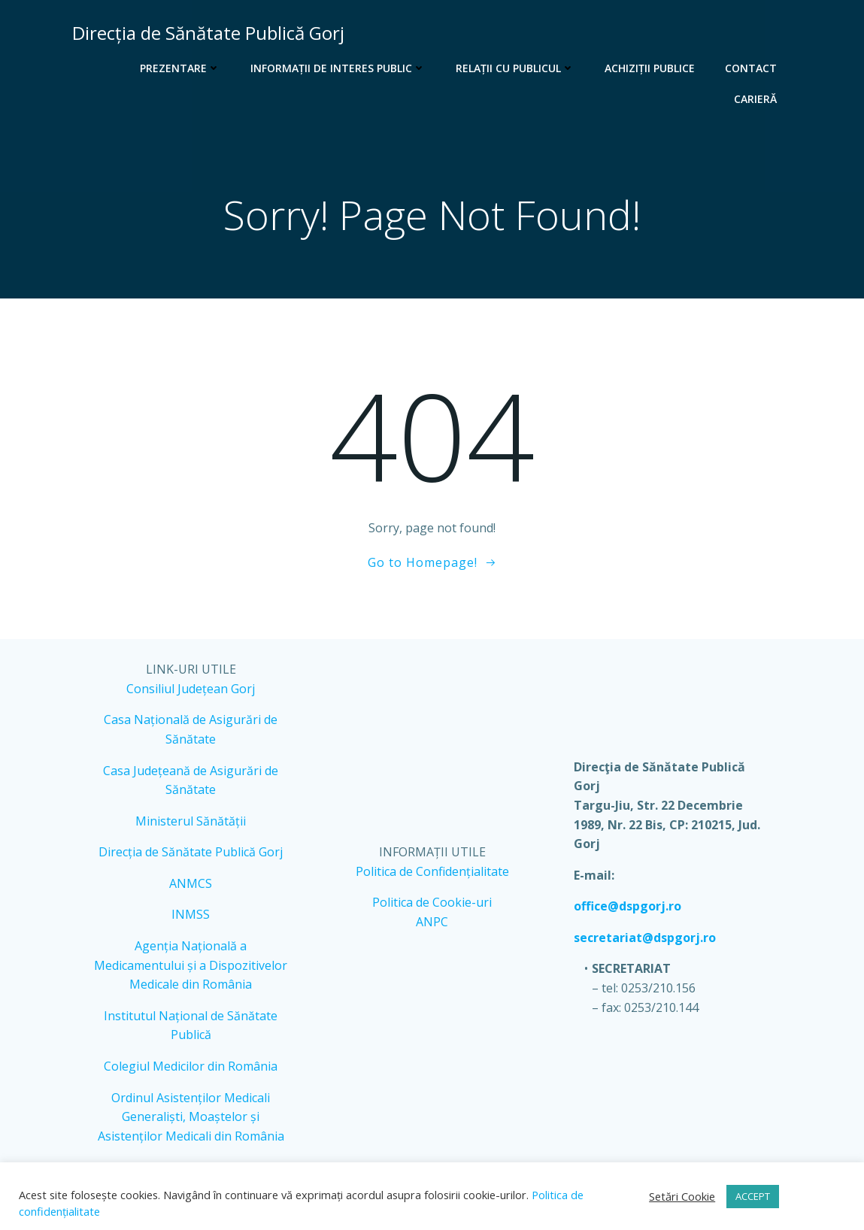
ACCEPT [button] (752, 1196)
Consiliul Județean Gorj (191, 691)
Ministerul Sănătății (191, 824)
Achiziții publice (651, 68)
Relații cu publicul (516, 68)
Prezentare (181, 68)
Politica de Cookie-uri (432, 906)
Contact (752, 68)
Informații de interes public (339, 68)
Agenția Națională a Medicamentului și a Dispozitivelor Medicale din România (191, 968)
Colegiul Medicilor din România (191, 1069)
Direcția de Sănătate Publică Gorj (191, 855)
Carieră (756, 99)
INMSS (191, 918)
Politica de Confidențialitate (431, 874)
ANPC (432, 924)
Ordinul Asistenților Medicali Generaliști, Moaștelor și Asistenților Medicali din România (192, 1119)
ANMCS (191, 886)
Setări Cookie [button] (682, 1196)
